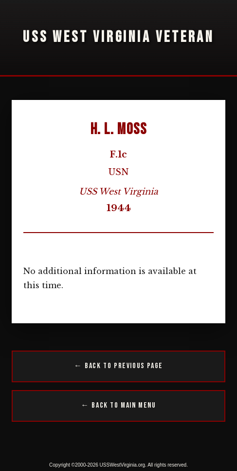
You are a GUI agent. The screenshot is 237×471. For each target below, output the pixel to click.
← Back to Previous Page (118, 366)
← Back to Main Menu (118, 405)
